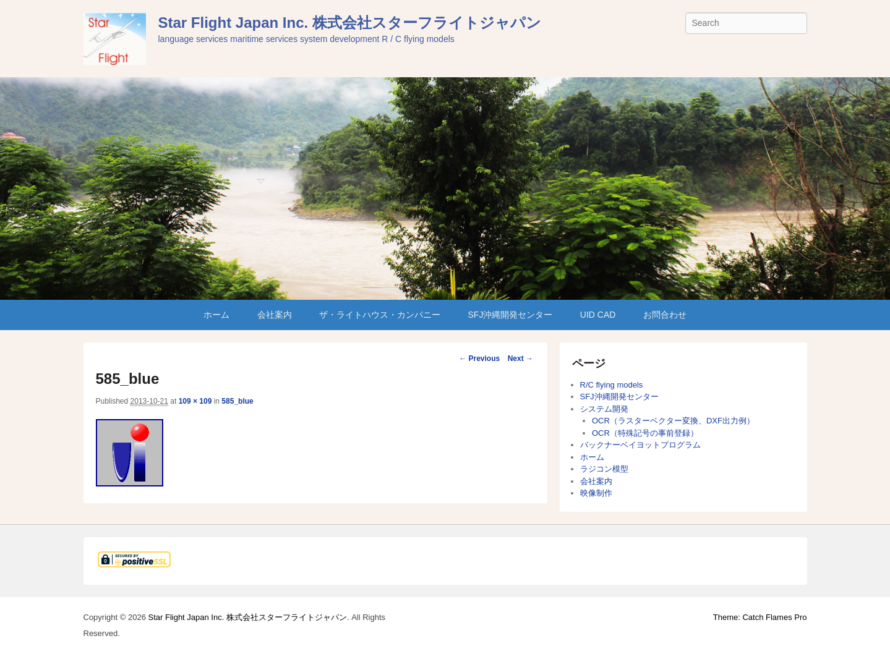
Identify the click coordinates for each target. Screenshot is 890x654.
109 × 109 (195, 401)
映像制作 (596, 493)
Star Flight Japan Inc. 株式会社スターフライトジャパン (349, 22)
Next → (520, 358)
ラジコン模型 (604, 469)
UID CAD (598, 315)
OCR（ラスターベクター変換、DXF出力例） (673, 420)
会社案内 (274, 315)
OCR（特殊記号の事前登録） (645, 433)
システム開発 (604, 409)
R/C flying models (611, 384)
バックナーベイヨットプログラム (640, 444)
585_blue (237, 401)
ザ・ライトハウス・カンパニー (379, 315)
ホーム (216, 315)
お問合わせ (665, 315)
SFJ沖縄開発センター (510, 315)
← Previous (479, 358)
